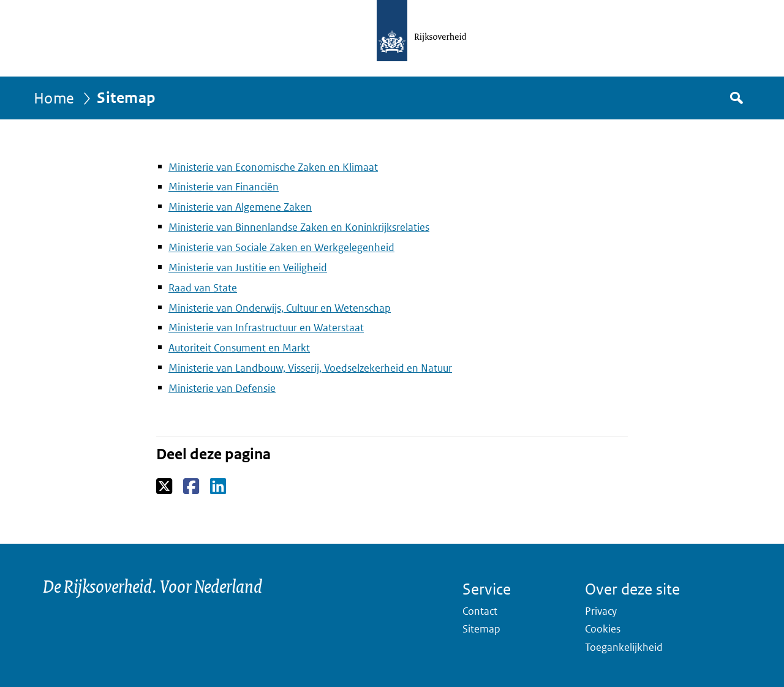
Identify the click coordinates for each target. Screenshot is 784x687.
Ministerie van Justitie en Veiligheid (247, 267)
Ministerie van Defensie (222, 388)
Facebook (192, 486)
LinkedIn (219, 486)
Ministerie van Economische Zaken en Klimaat (273, 167)
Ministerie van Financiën (223, 186)
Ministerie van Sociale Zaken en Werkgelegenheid (281, 247)
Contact (479, 611)
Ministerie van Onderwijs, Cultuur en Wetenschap (279, 308)
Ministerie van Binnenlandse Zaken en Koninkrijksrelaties (298, 227)
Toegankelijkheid (624, 647)
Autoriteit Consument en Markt (239, 348)
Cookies (602, 629)
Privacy (601, 611)
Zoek (735, 98)
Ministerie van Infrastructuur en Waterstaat (266, 327)
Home (54, 98)
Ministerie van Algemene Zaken (240, 207)
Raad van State (202, 288)
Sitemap (481, 629)
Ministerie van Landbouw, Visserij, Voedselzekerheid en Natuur (310, 368)
